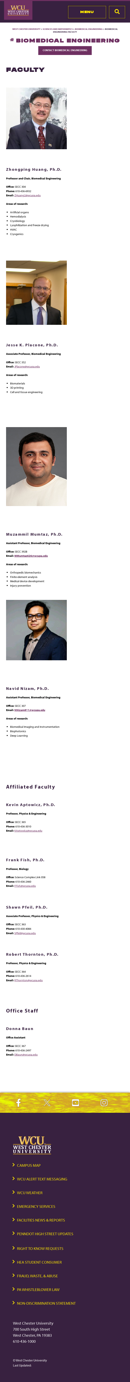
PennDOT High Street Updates (45, 1233)
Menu (87, 12)
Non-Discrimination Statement (46, 1303)
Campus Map (29, 1165)
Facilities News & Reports (41, 1220)
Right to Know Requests (40, 1248)
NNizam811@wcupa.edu (29, 710)
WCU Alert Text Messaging (42, 1178)
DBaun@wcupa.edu (26, 1054)
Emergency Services (36, 1206)
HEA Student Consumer (39, 1262)
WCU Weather (30, 1192)
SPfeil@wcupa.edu (25, 933)
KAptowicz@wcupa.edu (28, 830)
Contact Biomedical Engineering (65, 50)
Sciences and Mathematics (58, 29)
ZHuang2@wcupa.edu (27, 195)
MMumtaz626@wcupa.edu (31, 556)
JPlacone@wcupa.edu (27, 366)
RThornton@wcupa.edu (28, 980)
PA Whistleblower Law (38, 1289)
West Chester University (26, 29)
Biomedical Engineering (89, 29)
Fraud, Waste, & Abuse (37, 1275)
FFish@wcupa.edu (25, 886)
